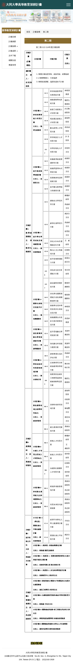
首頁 (28, 32)
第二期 (46, 32)
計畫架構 (36, 32)
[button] (3, 16)
